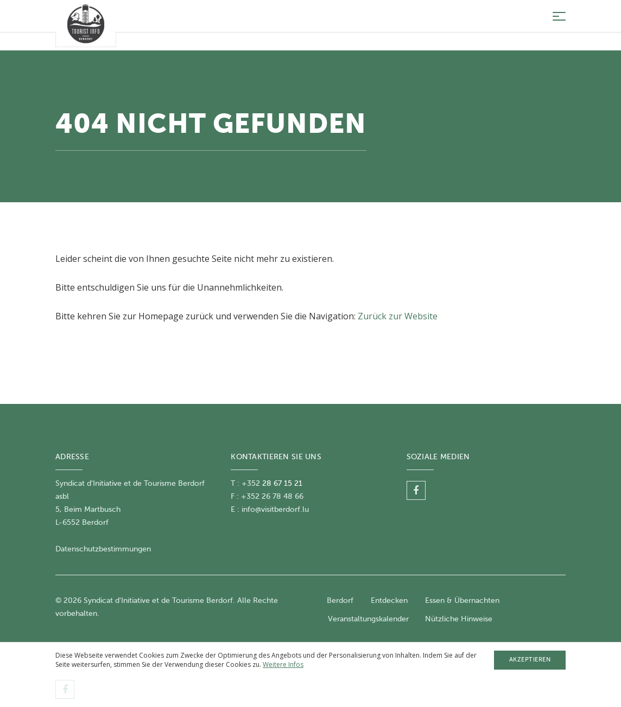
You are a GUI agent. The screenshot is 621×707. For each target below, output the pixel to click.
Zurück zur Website (398, 316)
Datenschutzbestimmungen (103, 549)
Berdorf (340, 600)
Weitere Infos (283, 664)
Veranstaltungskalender (368, 619)
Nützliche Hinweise (458, 619)
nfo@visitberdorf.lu (276, 509)
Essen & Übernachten (462, 600)
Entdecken (389, 600)
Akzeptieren (530, 660)
